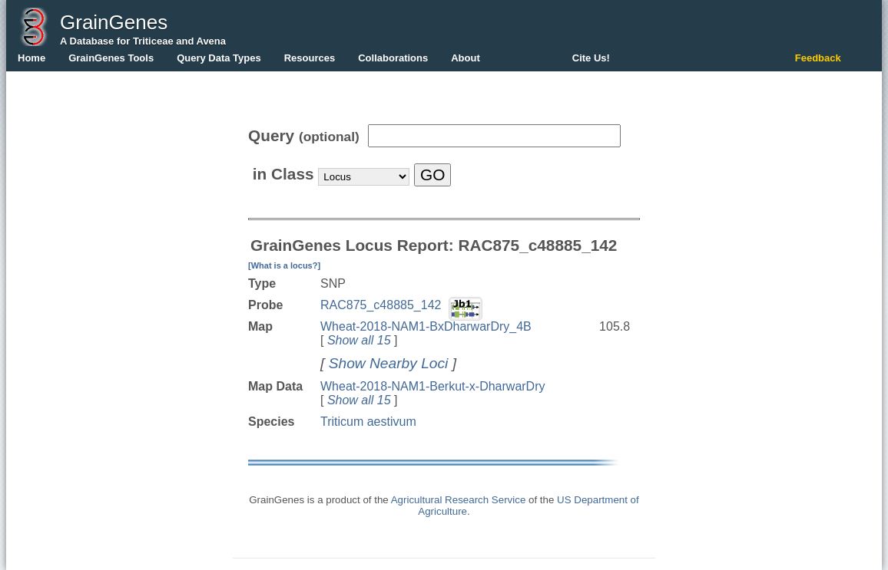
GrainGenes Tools (111, 58)
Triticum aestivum (368, 421)
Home (31, 58)
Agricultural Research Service (458, 500)
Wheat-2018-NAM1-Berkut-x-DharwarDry (432, 386)
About (465, 58)
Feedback (818, 58)
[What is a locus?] (284, 265)
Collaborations (393, 58)
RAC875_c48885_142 (380, 304)
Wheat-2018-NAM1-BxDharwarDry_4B (426, 326)
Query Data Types (219, 58)
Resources (309, 58)
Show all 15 (359, 340)
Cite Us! (591, 58)
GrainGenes (113, 22)
